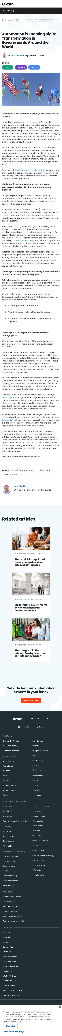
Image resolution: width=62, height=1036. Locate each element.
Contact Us (24, 727)
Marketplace (37, 760)
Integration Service (40, 751)
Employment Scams (11, 995)
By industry (7, 811)
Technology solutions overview (15, 821)
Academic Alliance (10, 836)
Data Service (37, 741)
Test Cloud (36, 795)
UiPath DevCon (38, 865)
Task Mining (37, 790)
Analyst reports (38, 816)
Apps (5, 775)
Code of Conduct (10, 985)
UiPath (36, 870)
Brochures (36, 835)
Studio (35, 785)
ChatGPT (8, 67)
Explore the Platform (12, 741)
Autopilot (6, 795)
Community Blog (10, 876)
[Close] (60, 1012)
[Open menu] (58, 3)
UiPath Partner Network (12, 897)
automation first (9, 420)
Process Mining (38, 776)
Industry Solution (11, 474)
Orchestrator (37, 770)
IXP (33, 755)
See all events (38, 875)
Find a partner (8, 901)
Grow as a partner (10, 911)
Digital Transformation (22, 470)
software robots (19, 240)
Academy (7, 831)
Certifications (8, 841)
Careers (6, 942)
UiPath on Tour (38, 860)
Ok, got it (10, 1031)
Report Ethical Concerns (13, 990)
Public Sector (44, 470)
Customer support (11, 751)
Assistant (6, 780)
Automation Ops (9, 790)
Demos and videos (40, 840)
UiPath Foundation (10, 981)
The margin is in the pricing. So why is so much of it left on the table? (31, 653)
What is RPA (7, 846)
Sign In (40, 727)
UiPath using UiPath (10, 966)
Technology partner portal (13, 921)
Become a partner (10, 906)
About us (6, 932)
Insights (35, 746)
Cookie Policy (16, 1027)
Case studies (37, 821)
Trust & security (9, 961)
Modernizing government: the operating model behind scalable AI (31, 607)
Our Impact (7, 971)
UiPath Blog (36, 811)
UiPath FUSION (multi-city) (43, 855)
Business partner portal (12, 916)
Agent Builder (8, 766)
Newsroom (7, 952)
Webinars (36, 830)
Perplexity (21, 67)
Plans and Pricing (10, 746)
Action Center (8, 761)
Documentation (9, 866)
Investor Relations (10, 956)
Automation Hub (9, 785)
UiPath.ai (6, 937)
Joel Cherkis (16, 55)
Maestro (35, 765)
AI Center (6, 771)
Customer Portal (9, 861)
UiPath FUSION (38, 851)
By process (7, 816)
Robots (35, 780)
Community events (11, 880)
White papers (37, 826)
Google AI (34, 67)
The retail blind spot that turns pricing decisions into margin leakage (30, 562)
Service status (8, 885)
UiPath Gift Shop (9, 976)
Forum (5, 871)
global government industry (31, 170)
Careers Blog (8, 947)
